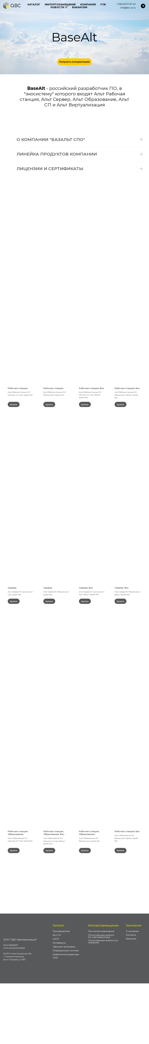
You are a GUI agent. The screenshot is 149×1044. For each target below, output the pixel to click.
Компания (133, 986)
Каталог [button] (34, 4)
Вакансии (79, 7)
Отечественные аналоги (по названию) (103, 1002)
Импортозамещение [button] (60, 4)
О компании (132, 992)
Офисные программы (64, 1007)
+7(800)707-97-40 (126, 4)
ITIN (103, 4)
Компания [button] (88, 4)
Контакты (131, 995)
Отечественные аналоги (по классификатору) (101, 996)
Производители (61, 992)
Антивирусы (59, 1003)
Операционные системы (66, 1011)
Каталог (58, 986)
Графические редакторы (66, 1015)
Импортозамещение (103, 986)
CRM (55, 1018)
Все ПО (57, 995)
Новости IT (59, 7)
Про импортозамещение (101, 992)
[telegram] (143, 6)
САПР (56, 999)
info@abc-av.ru (128, 7)
